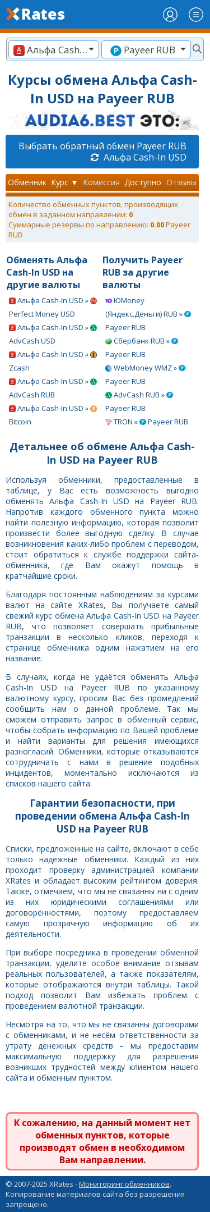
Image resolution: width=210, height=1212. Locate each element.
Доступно (142, 182)
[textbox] (54, 49)
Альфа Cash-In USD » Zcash (53, 361)
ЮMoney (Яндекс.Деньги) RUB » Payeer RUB (148, 313)
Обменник (27, 182)
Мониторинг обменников (124, 1184)
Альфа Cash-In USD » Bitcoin (53, 415)
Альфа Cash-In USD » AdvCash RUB (53, 388)
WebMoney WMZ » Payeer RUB (145, 374)
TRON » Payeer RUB (146, 422)
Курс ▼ (64, 182)
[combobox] (53, 49)
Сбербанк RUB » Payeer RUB (141, 347)
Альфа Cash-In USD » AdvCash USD (53, 334)
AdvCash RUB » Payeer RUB (139, 401)
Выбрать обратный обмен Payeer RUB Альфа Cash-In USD (102, 151)
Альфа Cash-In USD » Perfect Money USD (53, 307)
